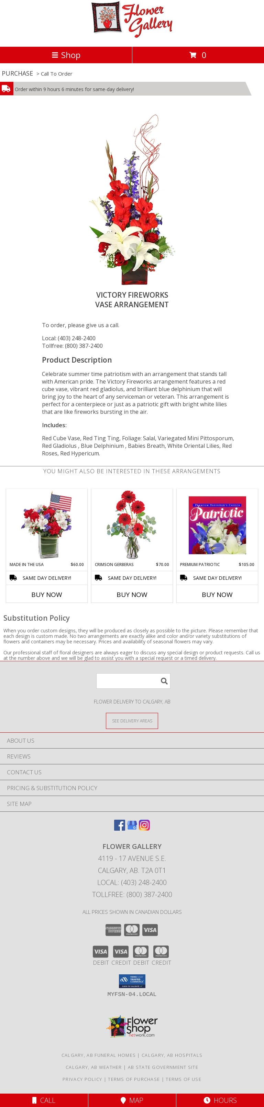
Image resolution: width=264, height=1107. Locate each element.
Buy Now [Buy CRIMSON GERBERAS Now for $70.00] (132, 594)
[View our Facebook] (119, 828)
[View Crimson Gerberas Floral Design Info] (132, 525)
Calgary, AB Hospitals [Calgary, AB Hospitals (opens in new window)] (172, 1055)
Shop (66, 54)
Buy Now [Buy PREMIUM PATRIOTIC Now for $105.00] (217, 594)
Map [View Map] (132, 1100)
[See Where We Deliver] (132, 720)
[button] (132, 981)
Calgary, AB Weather (94, 1067)
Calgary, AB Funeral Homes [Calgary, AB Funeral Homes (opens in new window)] (99, 1055)
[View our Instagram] (144, 828)
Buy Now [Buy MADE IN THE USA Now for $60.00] (46, 594)
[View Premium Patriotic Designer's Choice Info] (217, 525)
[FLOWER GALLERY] (132, 36)
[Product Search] (133, 681)
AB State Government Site (163, 1067)
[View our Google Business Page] (132, 828)
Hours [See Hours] (220, 1100)
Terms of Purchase (134, 1079)
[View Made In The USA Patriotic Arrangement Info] (47, 525)
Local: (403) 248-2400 (69, 338)
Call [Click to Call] (43, 1100)
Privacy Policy (82, 1079)
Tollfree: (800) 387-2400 (72, 346)
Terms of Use (183, 1079)
